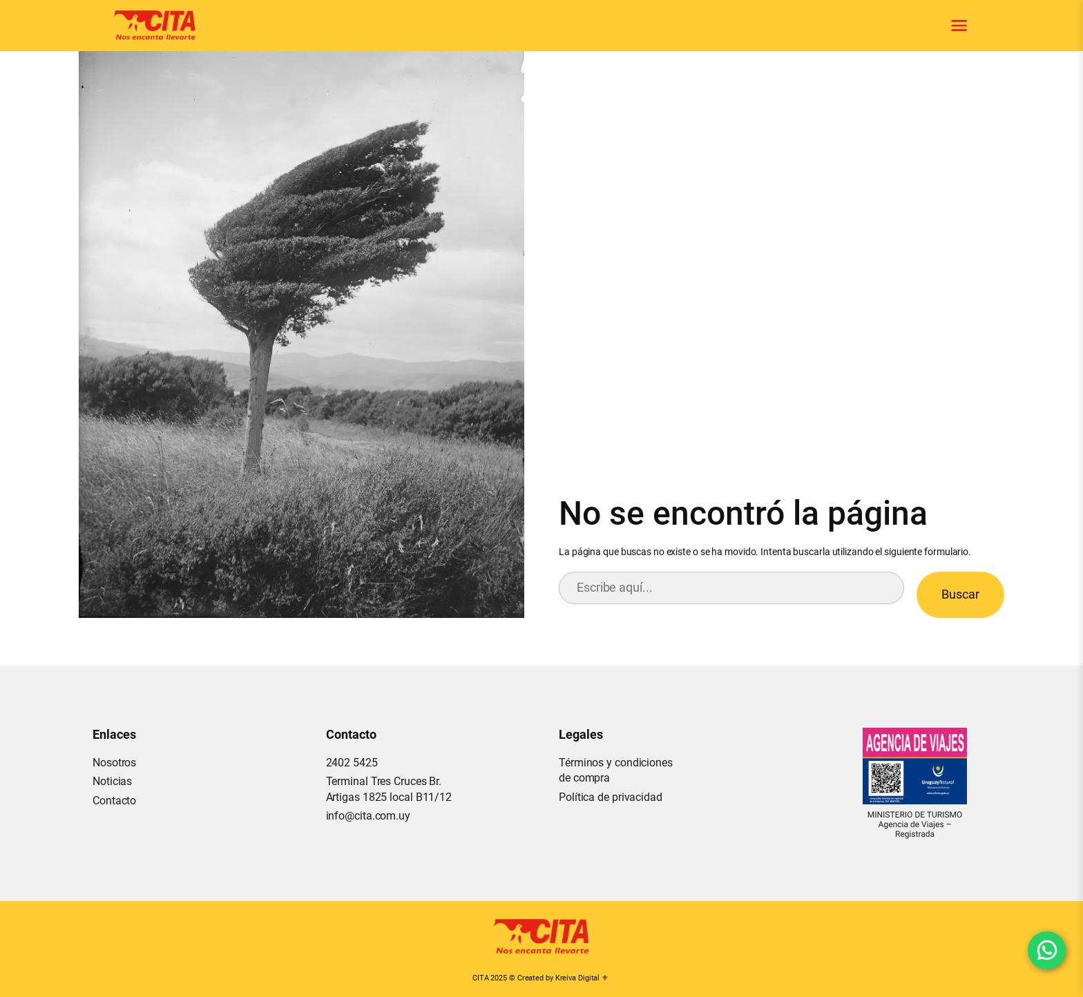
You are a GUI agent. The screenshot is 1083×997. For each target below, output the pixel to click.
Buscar (960, 594)
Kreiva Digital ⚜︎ (581, 978)
